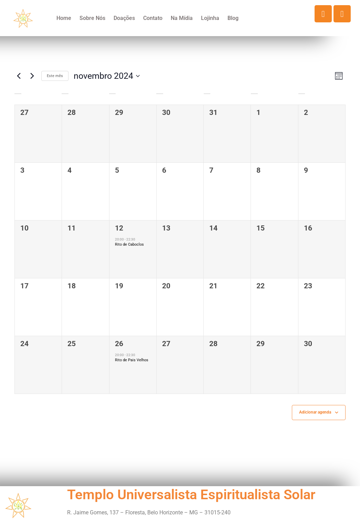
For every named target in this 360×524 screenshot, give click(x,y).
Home (63, 18)
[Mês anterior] (18, 76)
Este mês (55, 76)
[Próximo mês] (32, 76)
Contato (152, 18)
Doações (124, 18)
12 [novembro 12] (119, 228)
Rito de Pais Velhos (131, 360)
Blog (233, 18)
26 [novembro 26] (119, 344)
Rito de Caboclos (129, 244)
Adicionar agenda (315, 412)
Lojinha (210, 18)
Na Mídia (182, 18)
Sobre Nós (92, 18)
